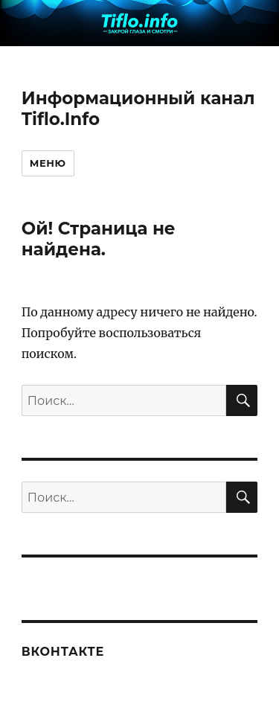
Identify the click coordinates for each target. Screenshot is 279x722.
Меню (48, 163)
